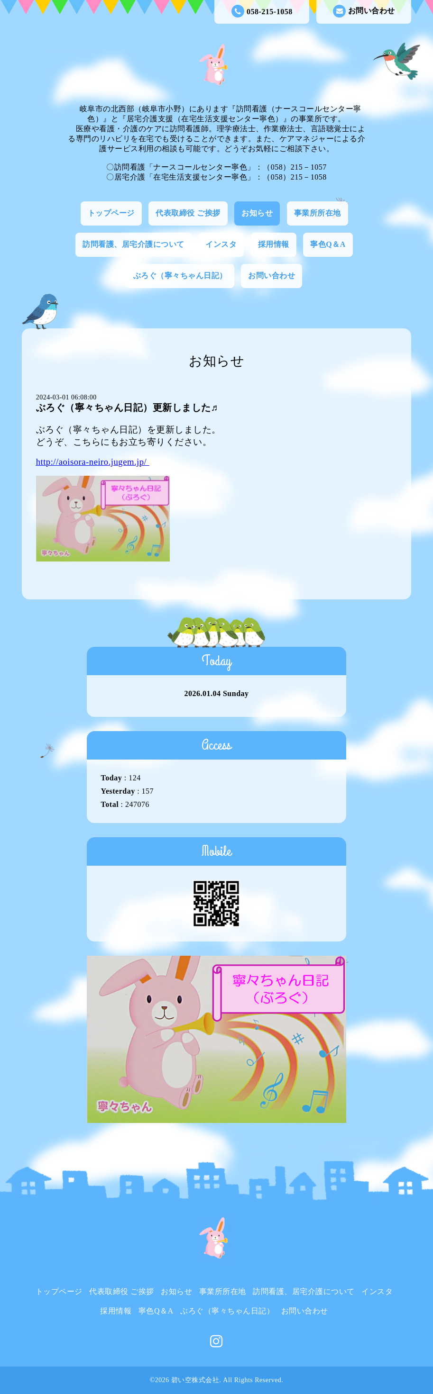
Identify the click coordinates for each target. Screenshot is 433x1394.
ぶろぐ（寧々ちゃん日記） (180, 276)
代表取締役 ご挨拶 (188, 213)
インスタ (221, 244)
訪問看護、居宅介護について (133, 244)
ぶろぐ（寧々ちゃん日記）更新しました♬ (127, 407)
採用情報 (273, 244)
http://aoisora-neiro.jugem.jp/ (91, 462)
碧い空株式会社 (195, 1380)
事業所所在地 (317, 213)
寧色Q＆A (328, 244)
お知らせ (257, 213)
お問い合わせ (364, 11)
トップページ (111, 213)
